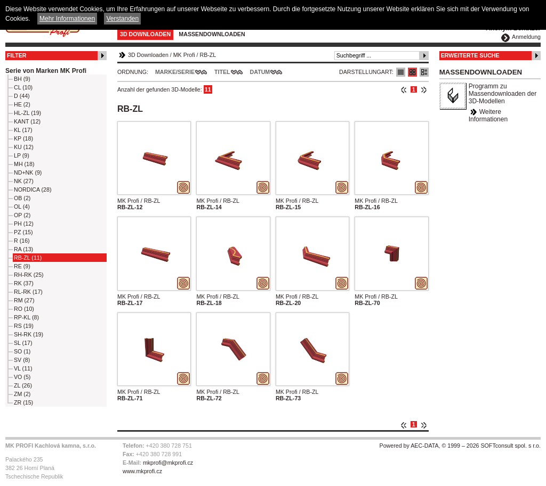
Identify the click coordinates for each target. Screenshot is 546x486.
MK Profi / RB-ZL (138, 200)
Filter (17, 55)
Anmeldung (526, 37)
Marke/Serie (175, 72)
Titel (222, 72)
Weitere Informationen (488, 115)
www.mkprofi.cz (142, 471)
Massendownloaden (212, 34)
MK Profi (184, 55)
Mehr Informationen (67, 18)
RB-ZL (207, 55)
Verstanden (122, 18)
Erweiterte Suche (470, 55)
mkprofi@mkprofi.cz (168, 462)
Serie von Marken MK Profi (45, 71)
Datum (260, 72)
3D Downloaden (145, 34)
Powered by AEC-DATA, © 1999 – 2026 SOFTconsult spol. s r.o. (460, 445)
